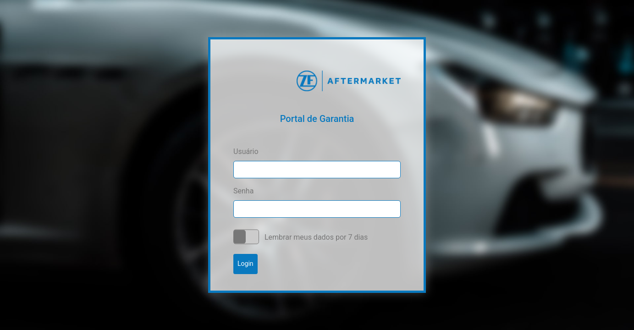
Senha (243, 191)
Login (245, 263)
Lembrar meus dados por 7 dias (316, 237)
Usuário (246, 151)
